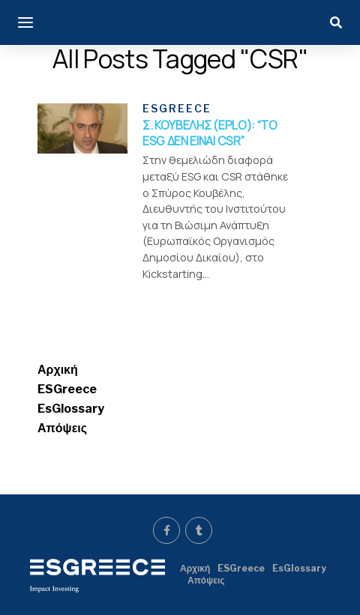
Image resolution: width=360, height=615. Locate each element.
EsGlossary (71, 409)
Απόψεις (62, 428)
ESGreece (67, 389)
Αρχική (58, 370)
